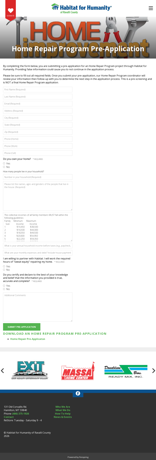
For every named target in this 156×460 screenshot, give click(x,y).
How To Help (63, 413)
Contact (9, 417)
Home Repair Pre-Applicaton (27, 339)
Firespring (83, 457)
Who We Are (62, 406)
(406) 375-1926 (20, 413)
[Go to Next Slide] (153, 370)
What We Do (62, 410)
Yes (6, 163)
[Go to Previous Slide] (2, 370)
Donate (10, 15)
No (6, 167)
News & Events (63, 417)
